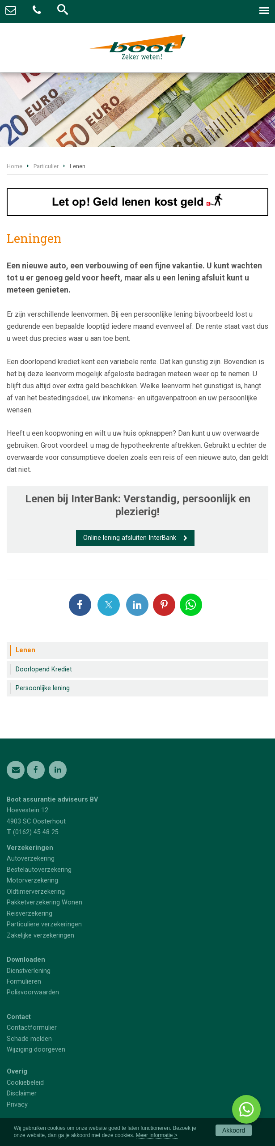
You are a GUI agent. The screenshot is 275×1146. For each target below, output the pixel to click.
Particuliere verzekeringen (44, 924)
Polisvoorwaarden (33, 992)
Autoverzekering (31, 858)
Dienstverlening (29, 971)
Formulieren (24, 981)
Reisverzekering (29, 913)
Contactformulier (32, 1027)
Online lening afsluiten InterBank (129, 538)
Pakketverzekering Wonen (44, 902)
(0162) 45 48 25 (36, 832)
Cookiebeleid (25, 1083)
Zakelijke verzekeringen (40, 935)
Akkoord (233, 1130)
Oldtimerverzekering (36, 892)
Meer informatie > (157, 1135)
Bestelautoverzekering (39, 870)
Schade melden (29, 1039)
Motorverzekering (32, 880)
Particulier (46, 166)
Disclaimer (22, 1093)
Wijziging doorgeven (36, 1049)
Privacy (17, 1104)
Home (14, 166)
